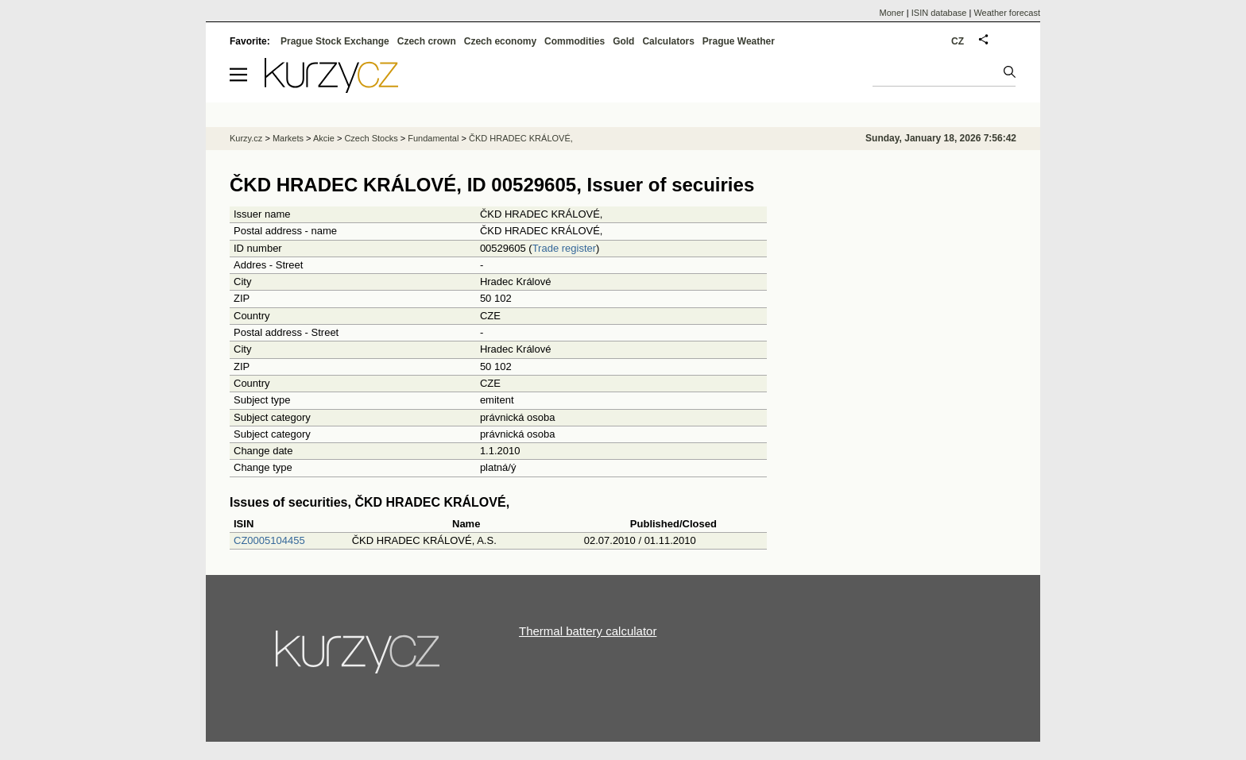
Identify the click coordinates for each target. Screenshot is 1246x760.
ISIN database (939, 12)
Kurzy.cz (246, 138)
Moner (892, 12)
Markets (288, 138)
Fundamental (433, 138)
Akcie (324, 138)
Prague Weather (738, 41)
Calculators (668, 41)
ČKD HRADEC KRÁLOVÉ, (521, 138)
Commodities (574, 41)
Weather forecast (1006, 12)
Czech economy (500, 41)
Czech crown (426, 41)
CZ (957, 41)
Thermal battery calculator (587, 631)
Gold (623, 41)
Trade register (564, 248)
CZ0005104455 (269, 540)
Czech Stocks (370, 138)
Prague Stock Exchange (335, 41)
